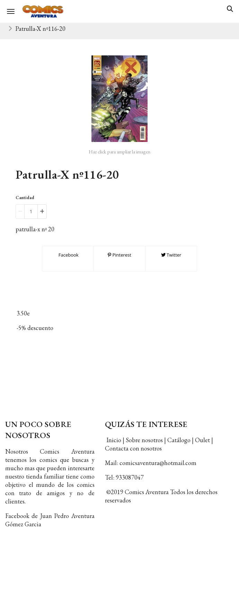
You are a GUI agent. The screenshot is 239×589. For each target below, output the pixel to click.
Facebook (67, 255)
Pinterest (119, 255)
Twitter (171, 255)
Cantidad (25, 197)
